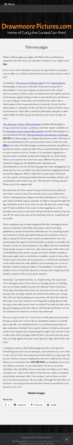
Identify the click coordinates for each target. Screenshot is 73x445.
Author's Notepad (36, 441)
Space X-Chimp (54, 441)
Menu (11, 4)
